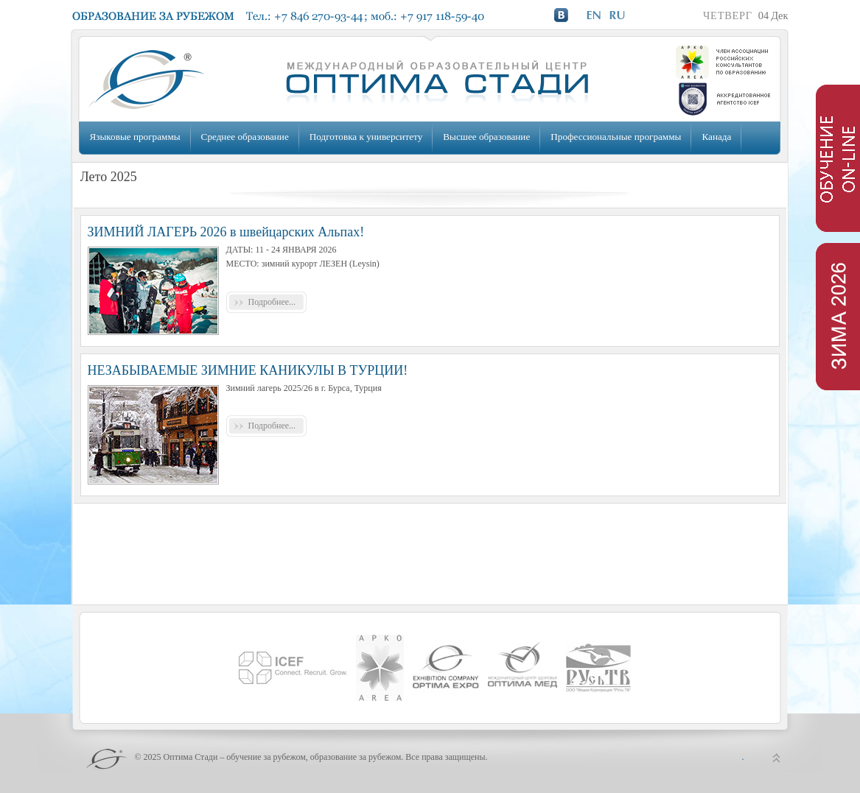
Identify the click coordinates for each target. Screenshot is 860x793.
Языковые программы (135, 136)
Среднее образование (245, 136)
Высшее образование (486, 136)
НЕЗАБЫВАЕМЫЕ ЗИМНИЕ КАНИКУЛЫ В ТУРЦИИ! (248, 370)
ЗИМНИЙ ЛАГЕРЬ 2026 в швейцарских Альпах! (226, 232)
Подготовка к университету (366, 136)
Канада (716, 136)
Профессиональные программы (615, 136)
